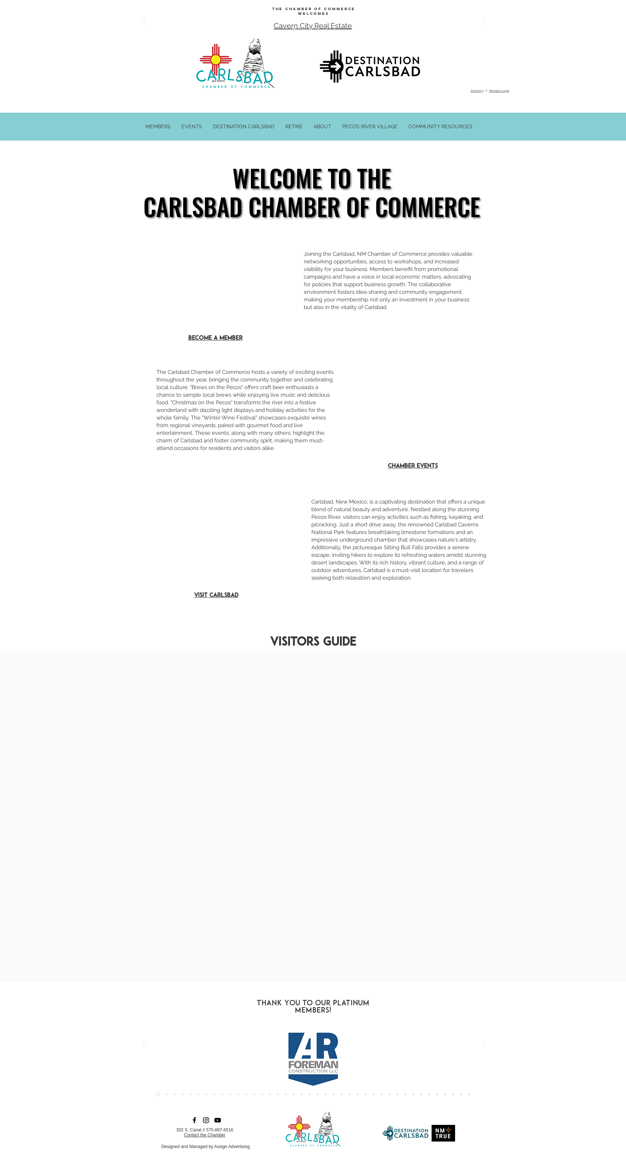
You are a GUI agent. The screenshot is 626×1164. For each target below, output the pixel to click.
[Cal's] (389, 1094)
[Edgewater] (286, 1094)
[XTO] (238, 1094)
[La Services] (302, 1094)
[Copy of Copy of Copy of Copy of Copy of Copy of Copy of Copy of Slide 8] (326, 30)
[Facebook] (194, 1120)
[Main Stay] (254, 1094)
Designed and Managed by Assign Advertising (205, 1146)
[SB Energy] (198, 1094)
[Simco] (230, 1094)
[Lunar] (366, 1094)
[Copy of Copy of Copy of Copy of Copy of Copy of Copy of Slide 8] (293, 30)
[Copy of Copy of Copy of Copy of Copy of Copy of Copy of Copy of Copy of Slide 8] (334, 30)
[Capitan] (405, 1094)
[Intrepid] (429, 1094)
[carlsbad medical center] (270, 1094)
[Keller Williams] (350, 1094)
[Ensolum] (453, 1094)
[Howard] (190, 1094)
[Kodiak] (437, 1094)
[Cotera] (318, 1094)
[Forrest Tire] (182, 1094)
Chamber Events (413, 466)
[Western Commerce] (469, 1094)
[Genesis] (334, 1094)
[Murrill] (246, 1094)
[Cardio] (342, 1094)
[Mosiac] (413, 1094)
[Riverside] (206, 1094)
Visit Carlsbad (216, 595)
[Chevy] (222, 1094)
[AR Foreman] (158, 1094)
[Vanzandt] (262, 1094)
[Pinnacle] (461, 1094)
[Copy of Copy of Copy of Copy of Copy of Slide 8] (302, 30)
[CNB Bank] (310, 1094)
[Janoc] (358, 1094)
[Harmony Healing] (326, 1094)
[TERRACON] (294, 1094)
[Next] (483, 21)
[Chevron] (166, 1094)
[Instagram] (206, 1120)
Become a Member (215, 338)
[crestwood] (278, 1094)
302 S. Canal (188, 1129)
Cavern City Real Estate (313, 25)
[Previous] (144, 21)
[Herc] (382, 1094)
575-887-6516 (220, 1129)
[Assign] (174, 1094)
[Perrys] (374, 1094)
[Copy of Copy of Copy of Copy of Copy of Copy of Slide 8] (310, 30)
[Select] (445, 1094)
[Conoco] (214, 1094)
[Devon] (397, 1094)
